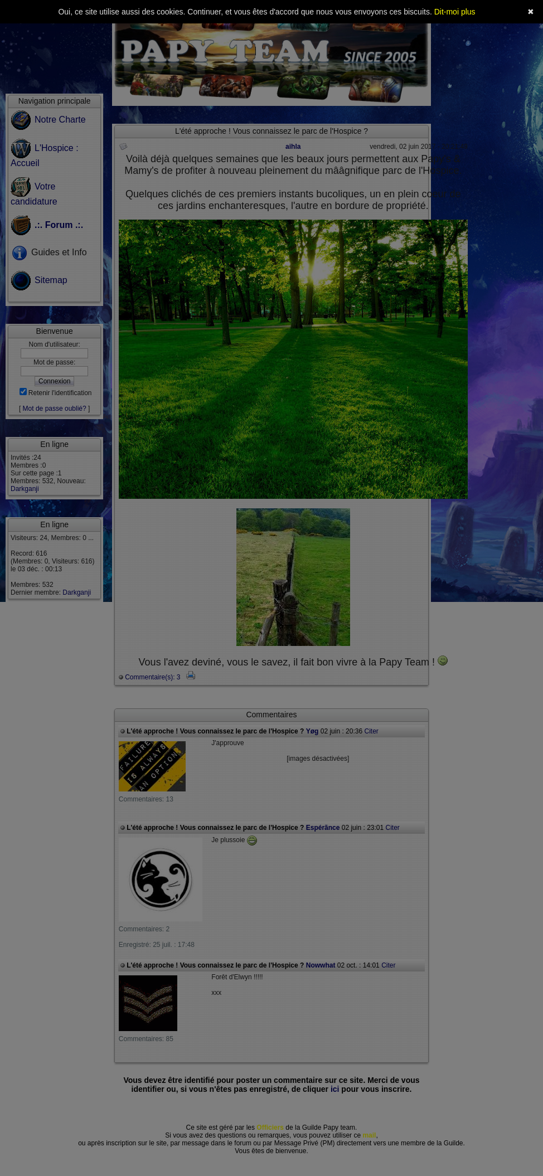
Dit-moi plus (455, 11)
